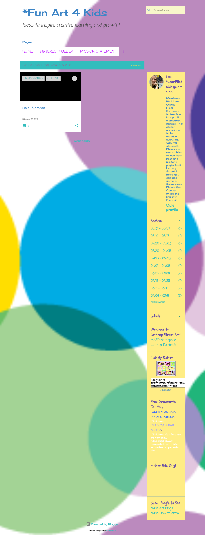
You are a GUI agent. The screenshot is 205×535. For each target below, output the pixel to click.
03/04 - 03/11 (160, 295)
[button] (76, 126)
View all (136, 65)
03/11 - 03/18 (159, 288)
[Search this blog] (168, 10)
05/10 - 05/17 (160, 236)
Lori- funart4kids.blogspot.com (174, 84)
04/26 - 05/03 (161, 243)
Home (27, 52)
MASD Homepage (163, 340)
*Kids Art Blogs (162, 508)
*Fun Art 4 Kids (64, 13)
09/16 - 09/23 (161, 258)
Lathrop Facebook (163, 345)
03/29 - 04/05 (161, 251)
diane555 (111, 530)
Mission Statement (98, 52)
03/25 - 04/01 (160, 273)
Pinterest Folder (56, 52)
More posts (82, 141)
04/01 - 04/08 (160, 266)
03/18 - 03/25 (160, 280)
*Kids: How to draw (165, 513)
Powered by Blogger (102, 524)
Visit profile (172, 207)
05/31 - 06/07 (160, 228)
